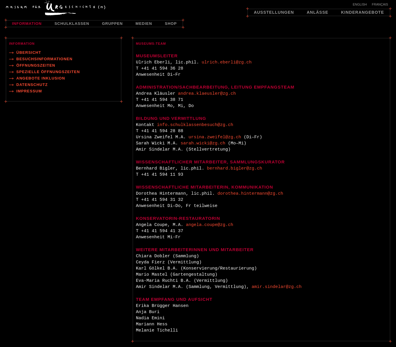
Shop (171, 23)
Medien (144, 23)
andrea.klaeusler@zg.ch (207, 93)
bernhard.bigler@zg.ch (234, 168)
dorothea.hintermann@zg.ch (250, 193)
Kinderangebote (362, 12)
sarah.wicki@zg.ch (203, 143)
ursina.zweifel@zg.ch (215, 137)
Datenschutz (32, 84)
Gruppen (112, 23)
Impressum (29, 91)
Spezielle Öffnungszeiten (48, 72)
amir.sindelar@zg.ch (277, 286)
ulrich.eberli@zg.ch (227, 62)
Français (380, 4)
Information (27, 23)
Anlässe (317, 12)
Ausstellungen (274, 12)
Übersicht (28, 52)
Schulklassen (71, 23)
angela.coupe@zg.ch (209, 224)
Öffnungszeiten (35, 65)
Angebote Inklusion (40, 78)
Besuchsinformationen (44, 59)
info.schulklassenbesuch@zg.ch (195, 124)
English (360, 4)
